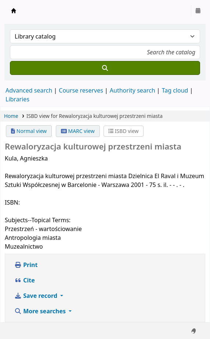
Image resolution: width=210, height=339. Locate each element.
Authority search (132, 90)
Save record (36, 296)
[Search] (105, 68)
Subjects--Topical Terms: (37, 220)
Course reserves (81, 90)
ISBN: (12, 202)
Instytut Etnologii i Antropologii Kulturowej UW (13, 10)
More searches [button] (40, 311)
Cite (24, 280)
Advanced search (29, 90)
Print (25, 265)
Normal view (29, 130)
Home (11, 115)
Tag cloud (175, 90)
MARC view (78, 130)
